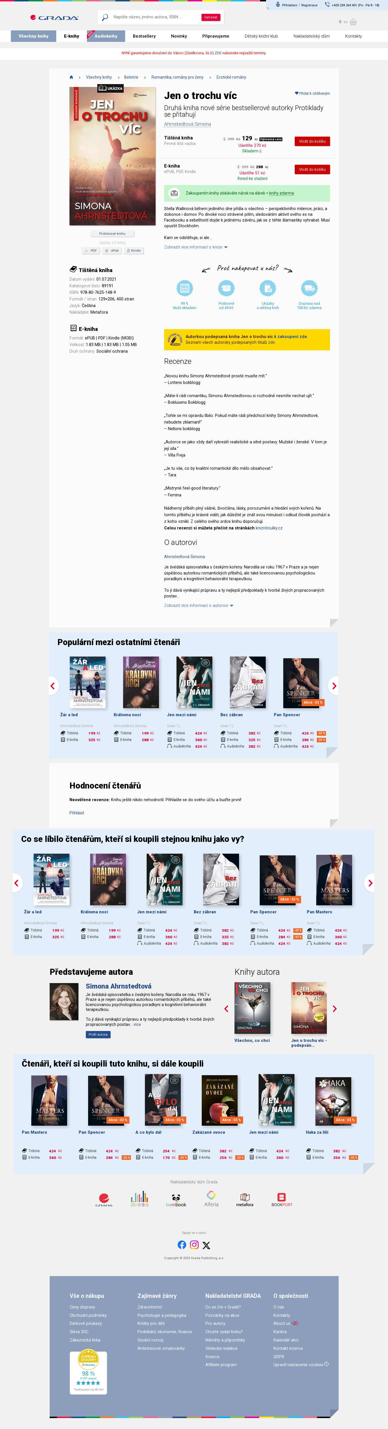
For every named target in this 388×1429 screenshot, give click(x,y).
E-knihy (71, 36)
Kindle (136, 250)
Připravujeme (215, 36)
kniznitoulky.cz (269, 528)
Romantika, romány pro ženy (177, 77)
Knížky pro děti (151, 1323)
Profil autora (98, 1034)
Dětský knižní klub (261, 36)
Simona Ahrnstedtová (119, 986)
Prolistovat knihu (112, 234)
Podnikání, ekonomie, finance (164, 1331)
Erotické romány (231, 77)
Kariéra (280, 1331)
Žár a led (69, 714)
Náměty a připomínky (225, 1340)
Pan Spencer (287, 714)
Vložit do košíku (312, 141)
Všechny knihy (34, 36)
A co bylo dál (148, 1132)
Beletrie (131, 77)
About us (281, 1323)
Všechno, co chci (252, 1040)
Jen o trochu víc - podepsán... (309, 1043)
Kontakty (353, 36)
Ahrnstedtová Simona (187, 124)
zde (271, 342)
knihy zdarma (281, 193)
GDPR (278, 1356)
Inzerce (212, 1356)
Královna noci (127, 714)
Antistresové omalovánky (161, 1348)
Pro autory (215, 1323)
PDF (90, 250)
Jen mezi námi (181, 714)
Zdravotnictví (149, 1307)
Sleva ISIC (79, 1331)
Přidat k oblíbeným (312, 93)
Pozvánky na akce (222, 1315)
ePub (112, 250)
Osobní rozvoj (150, 1340)
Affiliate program (221, 1364)
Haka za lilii (317, 1132)
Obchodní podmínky (88, 1315)
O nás (278, 1307)
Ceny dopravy (82, 1307)
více (137, 1024)
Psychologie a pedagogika (161, 1315)
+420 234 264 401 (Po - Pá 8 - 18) (355, 5)
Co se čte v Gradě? (223, 1307)
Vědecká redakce (221, 1348)
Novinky (179, 36)
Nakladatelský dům (312, 36)
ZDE (218, 53)
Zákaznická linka (85, 1340)
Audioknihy (106, 36)
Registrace (309, 5)
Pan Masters (319, 912)
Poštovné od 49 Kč (226, 305)
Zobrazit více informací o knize (193, 247)
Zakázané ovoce (208, 1132)
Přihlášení (289, 5)
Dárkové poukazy (86, 1323)
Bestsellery (144, 36)
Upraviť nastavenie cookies (298, 1364)
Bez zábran (231, 714)
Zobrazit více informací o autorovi (196, 605)
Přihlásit (76, 813)
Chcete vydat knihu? (224, 1331)
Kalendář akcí (285, 1340)
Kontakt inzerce (288, 1348)
